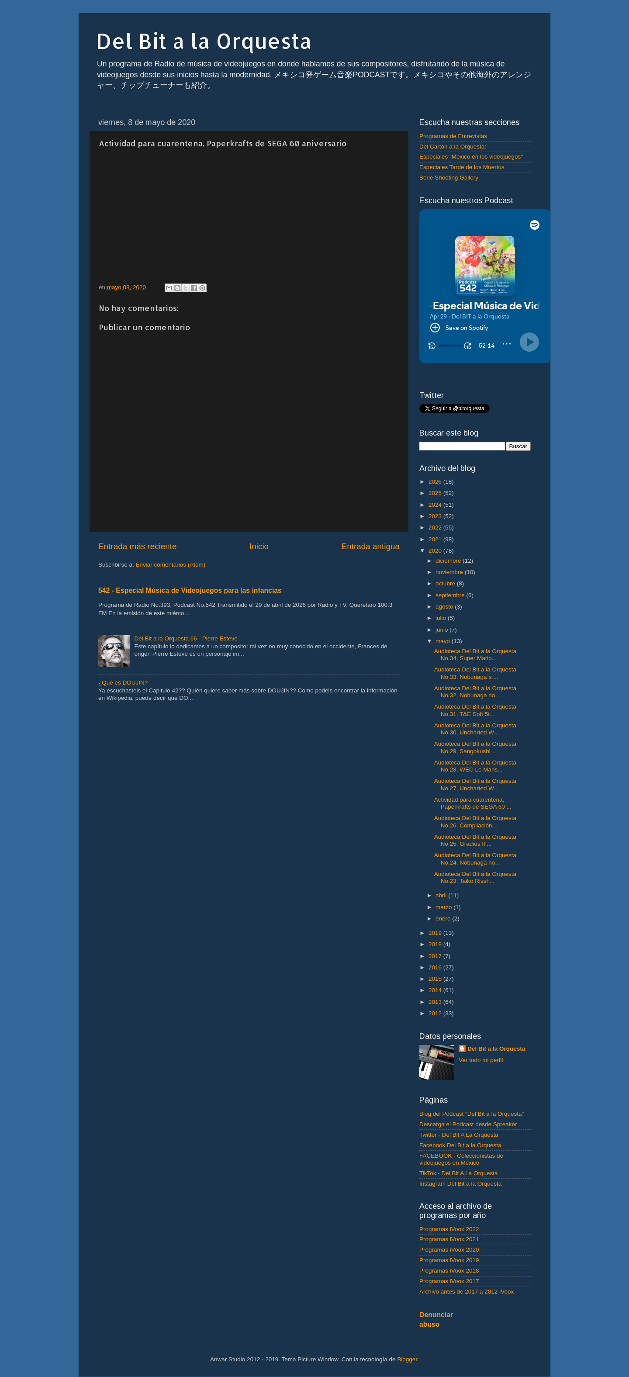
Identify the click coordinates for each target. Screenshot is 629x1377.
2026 (436, 481)
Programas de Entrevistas (453, 136)
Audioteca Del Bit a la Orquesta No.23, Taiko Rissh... (475, 877)
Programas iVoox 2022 (449, 1229)
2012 (436, 1013)
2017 (436, 956)
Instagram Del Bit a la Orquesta (460, 1183)
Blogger (407, 1359)
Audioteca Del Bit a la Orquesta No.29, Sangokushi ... (475, 747)
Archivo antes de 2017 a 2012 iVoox (466, 1291)
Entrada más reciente (137, 546)
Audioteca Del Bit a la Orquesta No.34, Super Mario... (475, 654)
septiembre (451, 595)
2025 (436, 493)
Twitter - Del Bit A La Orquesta (458, 1134)
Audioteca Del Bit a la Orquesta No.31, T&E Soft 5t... (475, 710)
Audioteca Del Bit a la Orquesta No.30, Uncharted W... (475, 729)
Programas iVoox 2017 (449, 1281)
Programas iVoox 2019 (449, 1260)
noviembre (450, 572)
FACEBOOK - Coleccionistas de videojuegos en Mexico (461, 1159)
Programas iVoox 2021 (449, 1239)
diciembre (449, 560)
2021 (436, 539)
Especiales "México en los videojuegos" (471, 156)
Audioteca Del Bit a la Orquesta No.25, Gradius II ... (475, 840)
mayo (443, 641)
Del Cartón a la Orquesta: (452, 146)
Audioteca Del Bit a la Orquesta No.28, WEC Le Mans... (475, 766)
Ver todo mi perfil (481, 1060)
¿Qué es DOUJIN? (123, 682)
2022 (436, 527)
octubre (446, 583)
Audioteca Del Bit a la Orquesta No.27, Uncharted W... (475, 784)
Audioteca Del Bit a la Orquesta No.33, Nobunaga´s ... (475, 673)
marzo (444, 907)
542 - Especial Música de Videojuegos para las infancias (190, 590)
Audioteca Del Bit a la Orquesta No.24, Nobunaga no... (475, 858)
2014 (436, 990)
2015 (436, 979)
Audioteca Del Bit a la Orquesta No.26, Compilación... (475, 821)
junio (442, 629)
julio (441, 618)
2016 (436, 967)
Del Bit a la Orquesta (204, 40)
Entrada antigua (371, 546)
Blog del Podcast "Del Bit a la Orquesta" (471, 1114)
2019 (436, 933)
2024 (436, 505)
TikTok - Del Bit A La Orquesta (458, 1173)
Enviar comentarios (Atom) (171, 564)
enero (443, 918)
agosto (445, 606)
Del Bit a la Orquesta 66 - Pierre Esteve (185, 638)
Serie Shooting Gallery (448, 177)
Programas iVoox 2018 (449, 1270)
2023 (436, 516)
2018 (436, 944)
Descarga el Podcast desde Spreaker (468, 1124)
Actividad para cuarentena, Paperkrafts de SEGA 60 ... (472, 803)
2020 (436, 550)
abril (441, 895)
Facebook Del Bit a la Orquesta (460, 1145)
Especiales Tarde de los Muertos (462, 167)
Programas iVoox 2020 (449, 1249)
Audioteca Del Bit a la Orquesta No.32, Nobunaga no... (475, 692)
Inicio (259, 546)
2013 (436, 1002)
